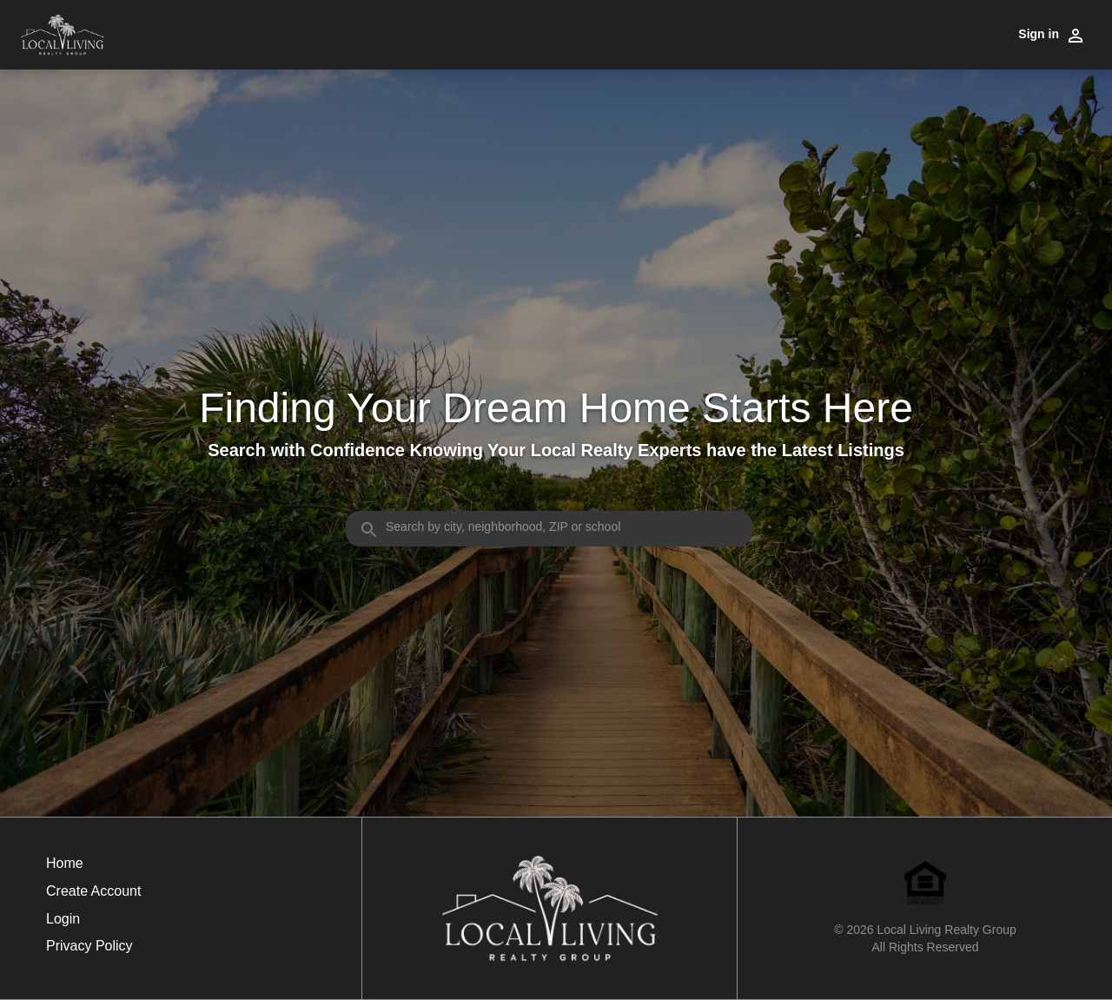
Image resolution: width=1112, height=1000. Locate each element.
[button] (93, 923)
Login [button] (63, 918)
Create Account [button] (93, 891)
